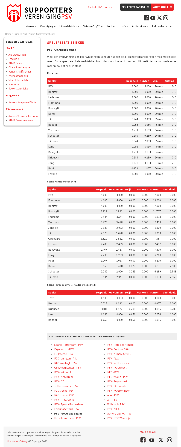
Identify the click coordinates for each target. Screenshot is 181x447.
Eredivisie (13, 59)
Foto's (122, 26)
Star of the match (18, 80)
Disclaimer (12, 441)
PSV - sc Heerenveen (119, 363)
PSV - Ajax (113, 358)
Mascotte (13, 84)
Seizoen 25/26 (91, 26)
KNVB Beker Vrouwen (20, 120)
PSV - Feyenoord (117, 381)
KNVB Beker (15, 63)
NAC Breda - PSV (64, 395)
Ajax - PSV (113, 395)
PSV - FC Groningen (118, 390)
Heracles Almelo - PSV (67, 418)
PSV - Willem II (62, 372)
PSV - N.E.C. (113, 409)
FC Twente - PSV (63, 354)
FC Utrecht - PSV (64, 390)
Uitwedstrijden (68, 26)
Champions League (19, 67)
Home (8, 33)
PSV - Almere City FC (119, 354)
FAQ (100, 7)
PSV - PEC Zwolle (64, 400)
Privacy (23, 441)
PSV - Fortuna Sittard (119, 349)
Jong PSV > (12, 95)
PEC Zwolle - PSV (117, 377)
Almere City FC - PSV (119, 413)
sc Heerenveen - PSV (66, 386)
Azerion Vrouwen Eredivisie (23, 116)
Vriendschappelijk (18, 75)
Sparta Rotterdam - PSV (68, 345)
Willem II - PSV (115, 404)
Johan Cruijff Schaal (19, 71)
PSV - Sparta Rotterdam (68, 404)
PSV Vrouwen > (15, 109)
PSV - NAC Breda (64, 377)
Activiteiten (139, 26)
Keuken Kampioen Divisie (22, 102)
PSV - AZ (59, 381)
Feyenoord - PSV (64, 349)
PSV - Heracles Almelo (120, 345)
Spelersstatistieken (45, 33)
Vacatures (110, 7)
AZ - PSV (112, 400)
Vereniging (46, 26)
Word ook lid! (162, 7)
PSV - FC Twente (116, 386)
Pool (109, 26)
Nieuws (29, 26)
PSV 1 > (10, 47)
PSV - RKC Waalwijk (118, 418)
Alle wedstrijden (17, 54)
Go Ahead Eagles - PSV (67, 368)
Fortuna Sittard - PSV (66, 409)
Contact (92, 7)
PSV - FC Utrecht (117, 368)
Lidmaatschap (160, 26)
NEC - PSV (113, 372)
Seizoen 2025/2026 (24, 33)
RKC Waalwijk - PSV (65, 363)
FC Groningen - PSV (65, 358)
